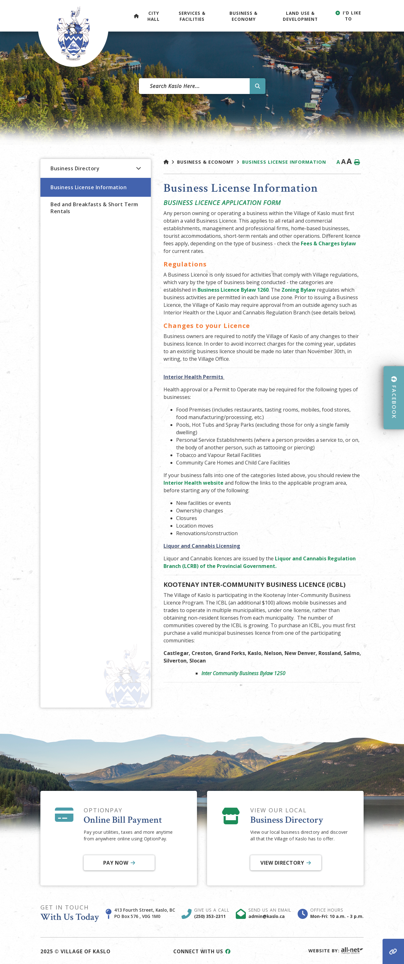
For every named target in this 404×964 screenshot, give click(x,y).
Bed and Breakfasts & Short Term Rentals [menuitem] (94, 208)
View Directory (282, 862)
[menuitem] (136, 16)
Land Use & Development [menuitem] (300, 16)
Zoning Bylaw (299, 289)
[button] (138, 168)
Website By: (336, 951)
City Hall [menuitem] (153, 16)
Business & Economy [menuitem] (243, 16)
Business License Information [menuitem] (88, 187)
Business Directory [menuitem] (74, 168)
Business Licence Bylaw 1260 (233, 289)
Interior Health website (193, 482)
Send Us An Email (269, 913)
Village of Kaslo (73, 33)
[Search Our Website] (202, 86)
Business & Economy (205, 162)
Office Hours (337, 913)
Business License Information (284, 162)
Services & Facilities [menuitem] (192, 16)
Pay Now (115, 862)
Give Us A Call (211, 913)
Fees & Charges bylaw (328, 243)
